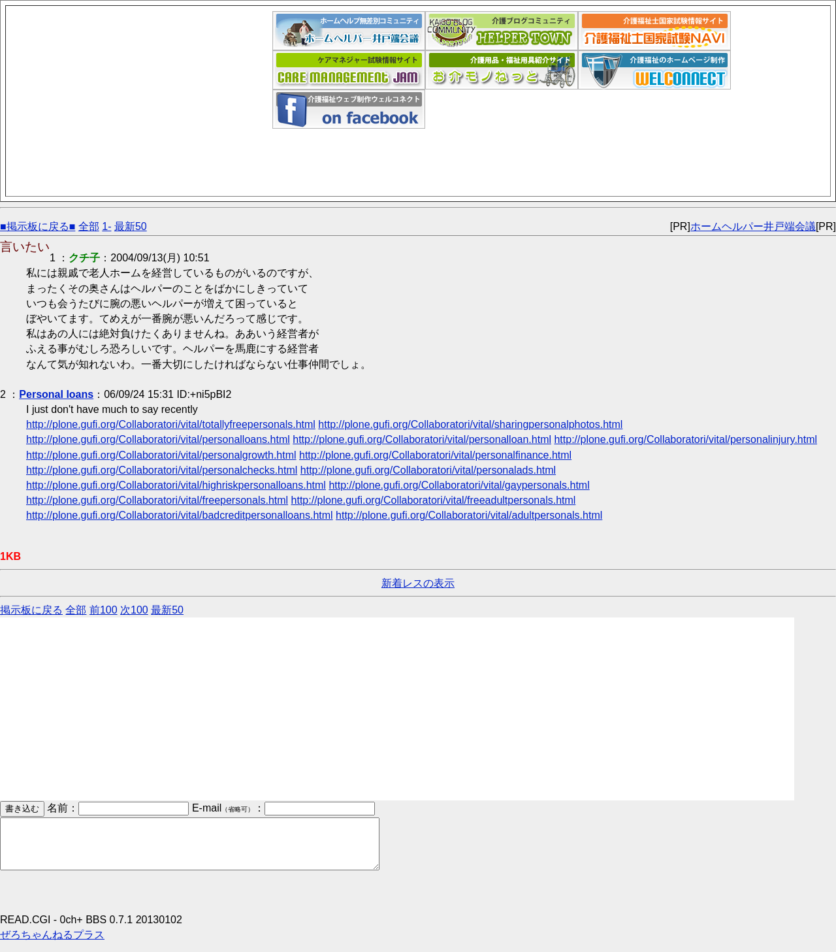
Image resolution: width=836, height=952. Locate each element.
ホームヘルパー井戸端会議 (348, 30)
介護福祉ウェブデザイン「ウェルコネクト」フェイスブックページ (348, 109)
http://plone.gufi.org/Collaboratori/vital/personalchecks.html (161, 470)
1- (106, 226)
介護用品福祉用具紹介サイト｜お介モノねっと (501, 70)
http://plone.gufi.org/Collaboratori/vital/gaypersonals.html (459, 485)
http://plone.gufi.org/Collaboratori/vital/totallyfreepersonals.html (170, 424)
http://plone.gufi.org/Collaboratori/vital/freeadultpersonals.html (433, 500)
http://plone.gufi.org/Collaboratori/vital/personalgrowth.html (161, 455)
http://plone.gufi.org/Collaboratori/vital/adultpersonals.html (469, 515)
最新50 (130, 226)
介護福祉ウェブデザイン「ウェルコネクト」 (654, 70)
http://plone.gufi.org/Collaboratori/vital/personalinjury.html (685, 439)
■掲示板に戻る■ (37, 226)
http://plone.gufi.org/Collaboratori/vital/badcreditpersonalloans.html (179, 515)
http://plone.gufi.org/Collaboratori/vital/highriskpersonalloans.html (176, 485)
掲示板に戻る (31, 610)
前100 (103, 610)
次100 (134, 610)
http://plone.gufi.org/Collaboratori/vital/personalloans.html (158, 439)
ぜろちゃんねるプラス (52, 944)
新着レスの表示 (418, 583)
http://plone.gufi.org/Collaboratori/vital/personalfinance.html (435, 455)
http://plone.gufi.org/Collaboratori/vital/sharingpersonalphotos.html (470, 424)
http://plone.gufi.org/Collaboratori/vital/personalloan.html (422, 439)
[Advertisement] (141, 102)
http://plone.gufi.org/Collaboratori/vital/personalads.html (428, 470)
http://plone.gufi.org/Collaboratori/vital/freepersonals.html (157, 500)
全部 (88, 226)
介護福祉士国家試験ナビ (654, 30)
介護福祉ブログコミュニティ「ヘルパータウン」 (501, 30)
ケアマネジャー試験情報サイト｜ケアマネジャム (348, 70)
